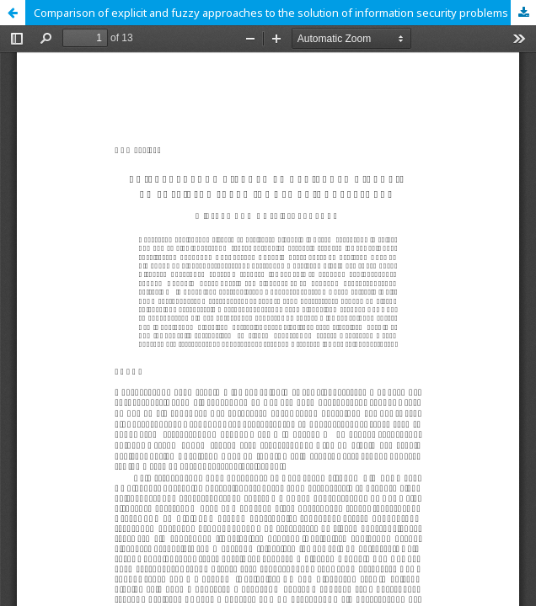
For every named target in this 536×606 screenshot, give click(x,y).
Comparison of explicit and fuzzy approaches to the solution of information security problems (271, 12)
